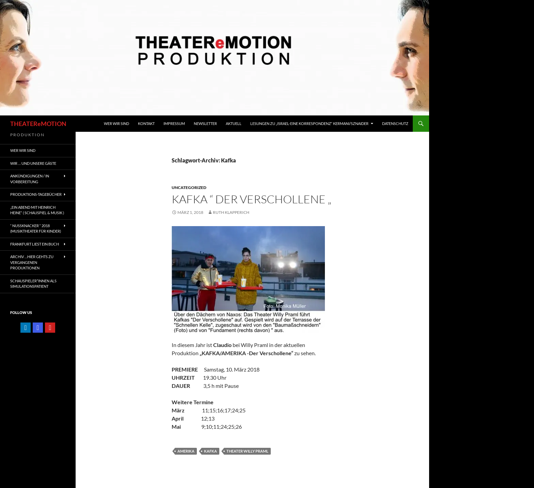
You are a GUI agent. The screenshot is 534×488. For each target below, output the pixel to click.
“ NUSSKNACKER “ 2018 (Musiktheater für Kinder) (35, 228)
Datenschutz (395, 123)
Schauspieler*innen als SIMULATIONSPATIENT (33, 284)
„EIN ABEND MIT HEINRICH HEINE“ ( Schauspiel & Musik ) (37, 210)
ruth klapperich (231, 212)
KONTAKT (146, 123)
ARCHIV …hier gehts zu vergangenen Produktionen (31, 262)
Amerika (185, 451)
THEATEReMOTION (38, 123)
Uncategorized (189, 187)
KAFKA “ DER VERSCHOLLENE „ (251, 199)
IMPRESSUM (174, 123)
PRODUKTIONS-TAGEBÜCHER (36, 194)
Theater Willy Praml (247, 451)
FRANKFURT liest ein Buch (34, 244)
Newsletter (205, 123)
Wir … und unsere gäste (33, 163)
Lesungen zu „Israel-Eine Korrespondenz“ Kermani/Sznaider (309, 123)
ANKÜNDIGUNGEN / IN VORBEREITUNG (29, 179)
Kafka (210, 451)
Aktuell (233, 123)
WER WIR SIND (116, 123)
